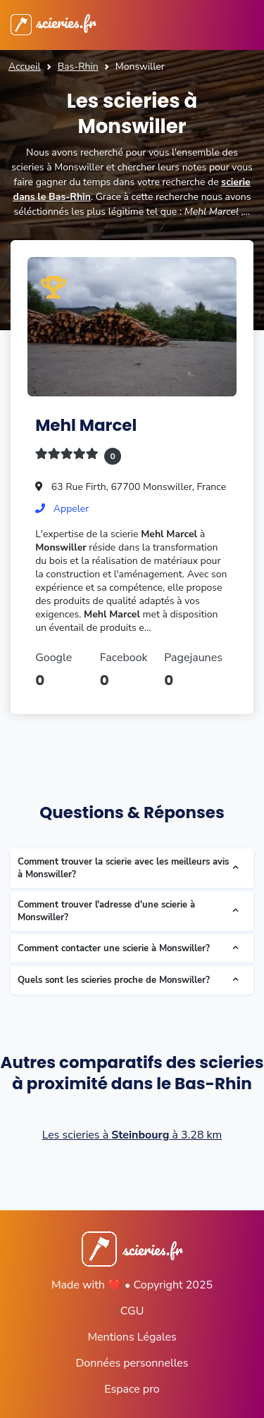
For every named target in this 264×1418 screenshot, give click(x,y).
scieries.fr (53, 21)
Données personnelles (131, 1363)
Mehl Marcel (86, 425)
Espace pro (131, 1389)
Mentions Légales (131, 1337)
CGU (132, 1311)
